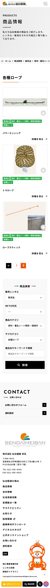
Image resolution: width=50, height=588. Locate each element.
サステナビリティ (12, 508)
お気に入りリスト (13, 584)
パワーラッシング (12, 133)
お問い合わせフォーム (15, 405)
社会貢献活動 (10, 497)
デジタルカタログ (12, 529)
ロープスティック (11, 247)
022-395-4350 (14, 469)
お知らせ (7, 513)
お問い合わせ (10, 540)
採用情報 (7, 518)
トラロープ (8, 190)
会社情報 (7, 491)
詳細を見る (37, 139)
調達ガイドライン (10, 571)
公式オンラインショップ (16, 535)
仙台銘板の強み (11, 480)
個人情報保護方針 (10, 564)
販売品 (28, 61)
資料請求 (9, 413)
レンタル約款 (8, 567)
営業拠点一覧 (10, 502)
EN (5, 554)
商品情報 (18, 61)
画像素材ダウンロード (14, 524)
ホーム (8, 61)
